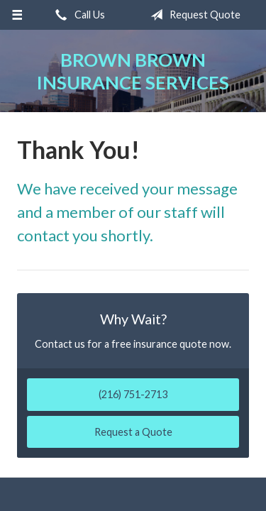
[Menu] (17, 15)
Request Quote (192, 15)
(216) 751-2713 (133, 394)
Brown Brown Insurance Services (133, 71)
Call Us (77, 15)
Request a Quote (133, 432)
